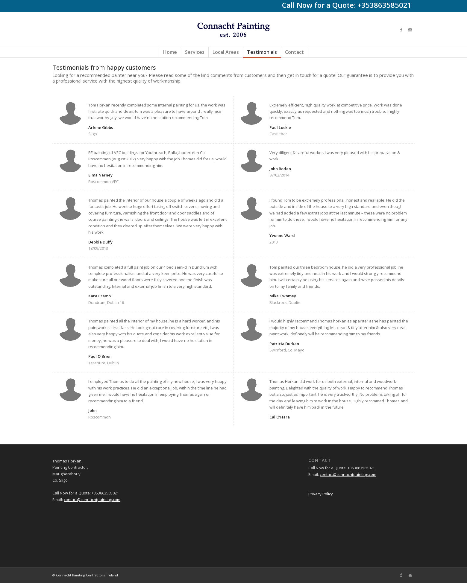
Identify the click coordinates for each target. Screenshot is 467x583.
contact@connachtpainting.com (92, 499)
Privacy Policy (320, 494)
